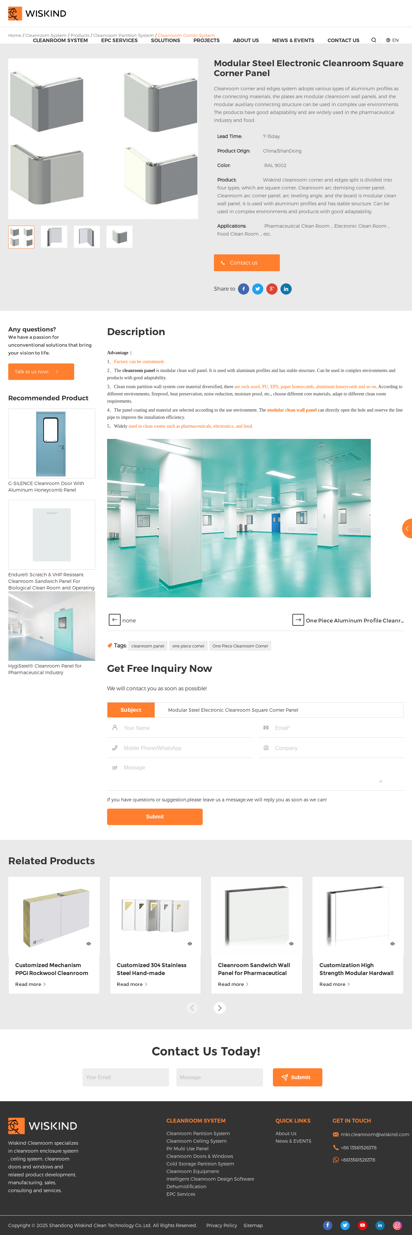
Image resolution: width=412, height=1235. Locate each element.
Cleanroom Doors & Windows (199, 1156)
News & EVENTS (293, 40)
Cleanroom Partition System (198, 1133)
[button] (220, 990)
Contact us (239, 262)
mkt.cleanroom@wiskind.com (375, 1134)
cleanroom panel (148, 695)
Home (14, 35)
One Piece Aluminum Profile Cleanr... (355, 670)
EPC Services (119, 40)
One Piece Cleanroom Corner (240, 695)
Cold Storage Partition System (200, 1163)
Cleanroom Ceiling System (196, 1141)
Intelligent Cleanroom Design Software (210, 1179)
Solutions (165, 40)
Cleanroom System (60, 40)
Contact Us (344, 40)
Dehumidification (186, 1186)
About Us (246, 40)
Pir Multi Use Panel (187, 1148)
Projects (206, 40)
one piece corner (188, 695)
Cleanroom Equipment (192, 1171)
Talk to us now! (37, 421)
